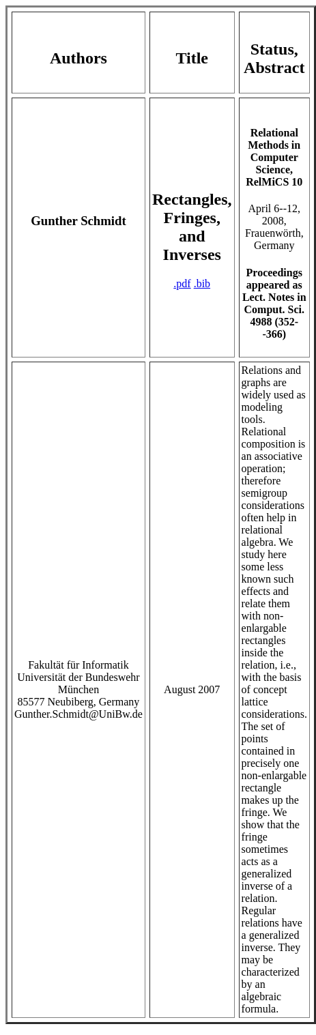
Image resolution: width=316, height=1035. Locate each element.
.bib (202, 283)
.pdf (181, 283)
